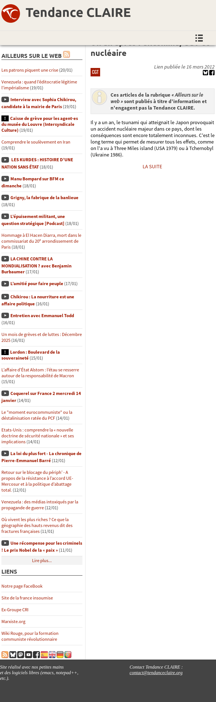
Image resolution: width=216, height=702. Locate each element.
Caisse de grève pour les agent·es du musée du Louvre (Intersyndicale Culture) (39, 124)
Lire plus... (42, 561)
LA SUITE (152, 166)
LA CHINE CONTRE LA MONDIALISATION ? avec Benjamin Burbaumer (36, 265)
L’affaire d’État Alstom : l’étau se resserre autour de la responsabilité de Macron (40, 373)
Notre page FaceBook (21, 586)
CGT (95, 72)
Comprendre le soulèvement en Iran (35, 142)
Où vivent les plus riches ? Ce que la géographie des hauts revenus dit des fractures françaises (37, 525)
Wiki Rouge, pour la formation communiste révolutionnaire (29, 636)
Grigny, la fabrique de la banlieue (44, 198)
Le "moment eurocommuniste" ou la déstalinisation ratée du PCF (36, 415)
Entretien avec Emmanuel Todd (42, 316)
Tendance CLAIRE (78, 12)
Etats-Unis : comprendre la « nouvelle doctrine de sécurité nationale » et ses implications (37, 436)
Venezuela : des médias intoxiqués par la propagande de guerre (39, 505)
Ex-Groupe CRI (14, 610)
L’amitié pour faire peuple (36, 284)
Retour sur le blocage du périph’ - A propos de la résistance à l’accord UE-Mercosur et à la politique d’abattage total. (37, 481)
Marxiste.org (13, 621)
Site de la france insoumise (27, 598)
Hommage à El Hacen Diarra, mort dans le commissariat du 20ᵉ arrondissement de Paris (41, 241)
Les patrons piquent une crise (29, 70)
